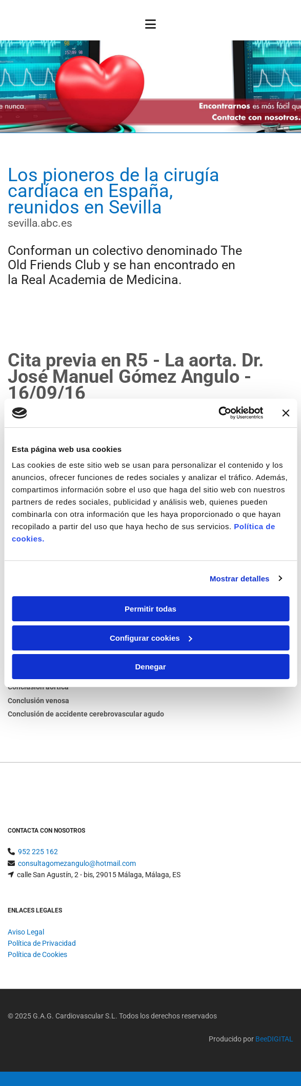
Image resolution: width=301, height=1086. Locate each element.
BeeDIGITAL (274, 1039)
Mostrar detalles (240, 578)
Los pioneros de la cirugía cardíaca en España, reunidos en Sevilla (113, 191)
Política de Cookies (37, 954)
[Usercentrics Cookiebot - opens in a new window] (218, 413)
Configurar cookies (151, 638)
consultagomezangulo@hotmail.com (77, 863)
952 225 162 (38, 852)
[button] (150, 25)
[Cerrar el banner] (285, 413)
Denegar (150, 666)
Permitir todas (150, 608)
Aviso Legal (26, 932)
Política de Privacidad (42, 943)
